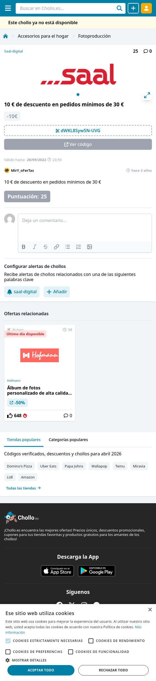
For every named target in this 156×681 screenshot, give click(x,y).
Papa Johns (74, 466)
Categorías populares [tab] (68, 439)
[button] (78, 660)
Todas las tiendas (23, 488)
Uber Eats (48, 466)
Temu (120, 466)
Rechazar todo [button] (113, 670)
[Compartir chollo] (133, 8)
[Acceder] (146, 8)
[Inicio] (5, 36)
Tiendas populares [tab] (24, 439)
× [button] (150, 610)
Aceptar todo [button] (41, 670)
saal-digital (22, 292)
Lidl (10, 477)
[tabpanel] (78, 469)
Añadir (56, 292)
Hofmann (14, 381)
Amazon (28, 477)
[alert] (78, 642)
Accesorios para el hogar (43, 36)
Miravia (139, 466)
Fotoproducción (94, 36)
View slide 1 (78, 94)
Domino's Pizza (19, 466)
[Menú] (8, 8)
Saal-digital (13, 51)
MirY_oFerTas (22, 170)
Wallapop (99, 466)
